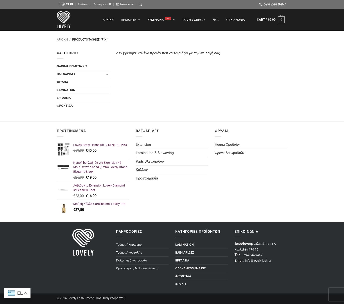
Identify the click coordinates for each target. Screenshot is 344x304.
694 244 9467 (253, 255)
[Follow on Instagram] (63, 4)
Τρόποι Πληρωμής (129, 245)
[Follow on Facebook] (59, 4)
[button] (83, 4)
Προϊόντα (130, 19)
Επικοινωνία (235, 19)
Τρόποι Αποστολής (129, 252)
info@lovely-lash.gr (258, 261)
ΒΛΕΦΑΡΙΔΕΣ (66, 74)
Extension (143, 144)
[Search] (140, 4)
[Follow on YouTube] (71, 4)
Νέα (216, 19)
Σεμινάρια (161, 19)
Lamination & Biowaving (155, 153)
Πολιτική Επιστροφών (131, 260)
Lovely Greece (194, 19)
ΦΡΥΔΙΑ (62, 82)
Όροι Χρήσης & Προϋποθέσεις (137, 268)
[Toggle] (106, 74)
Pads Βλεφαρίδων (150, 161)
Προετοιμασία (147, 178)
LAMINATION (66, 90)
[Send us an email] (67, 4)
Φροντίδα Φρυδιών (230, 153)
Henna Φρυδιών (227, 144)
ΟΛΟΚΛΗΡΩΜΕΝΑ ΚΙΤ (72, 66)
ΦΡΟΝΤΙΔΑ (65, 106)
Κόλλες (142, 170)
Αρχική (108, 19)
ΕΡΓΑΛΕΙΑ (64, 98)
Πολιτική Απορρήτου (110, 298)
